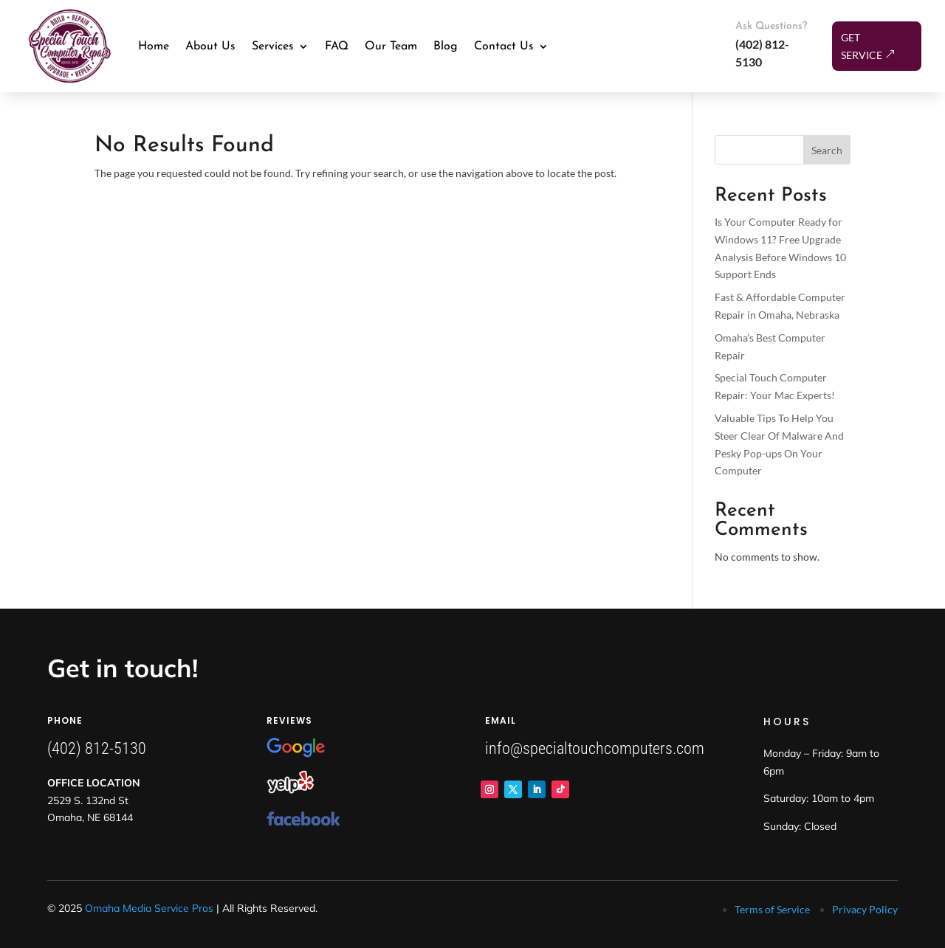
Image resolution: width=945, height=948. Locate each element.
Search (826, 150)
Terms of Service (772, 909)
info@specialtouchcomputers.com (594, 748)
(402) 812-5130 (96, 748)
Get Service (861, 46)
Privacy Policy (865, 909)
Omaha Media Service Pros (149, 908)
